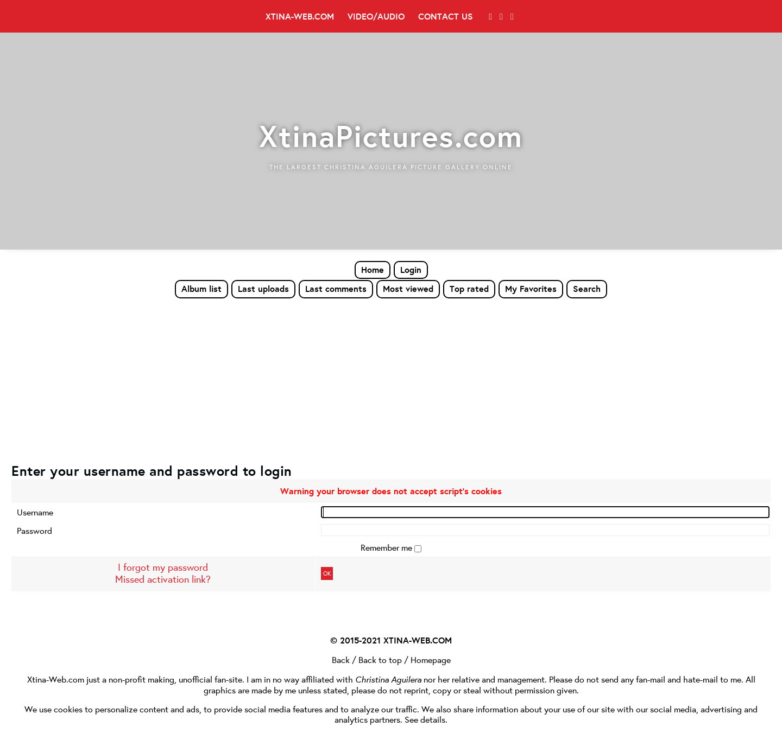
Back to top (380, 659)
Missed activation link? (163, 579)
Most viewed (408, 289)
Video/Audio (376, 16)
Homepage (431, 659)
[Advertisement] (391, 380)
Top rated (469, 289)
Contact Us (445, 16)
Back (341, 659)
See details (425, 719)
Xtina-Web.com (300, 16)
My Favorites (531, 289)
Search (587, 289)
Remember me (387, 547)
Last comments (336, 289)
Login (410, 270)
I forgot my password (163, 567)
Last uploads (263, 289)
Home (372, 270)
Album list (201, 289)
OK (327, 573)
